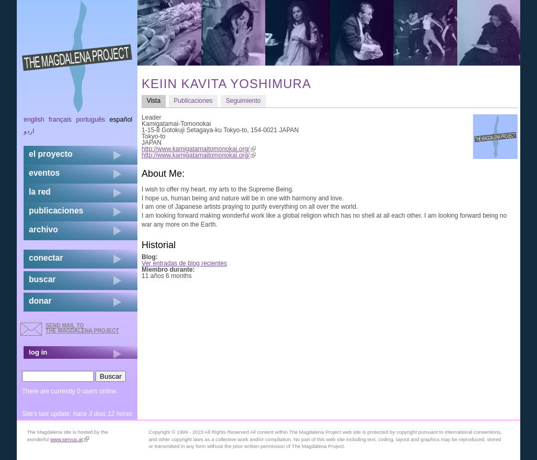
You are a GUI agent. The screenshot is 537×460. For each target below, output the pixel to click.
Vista (156, 100)
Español (121, 119)
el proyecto (50, 153)
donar (40, 300)
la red (40, 191)
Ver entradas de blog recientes (184, 263)
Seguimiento (243, 100)
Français (60, 119)
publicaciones (56, 210)
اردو (29, 131)
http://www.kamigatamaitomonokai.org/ (199, 149)
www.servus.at (69, 439)
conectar (46, 257)
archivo (43, 229)
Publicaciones (193, 100)
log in (38, 352)
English (34, 119)
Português (90, 119)
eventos (44, 172)
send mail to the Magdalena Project (82, 328)
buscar (42, 279)
